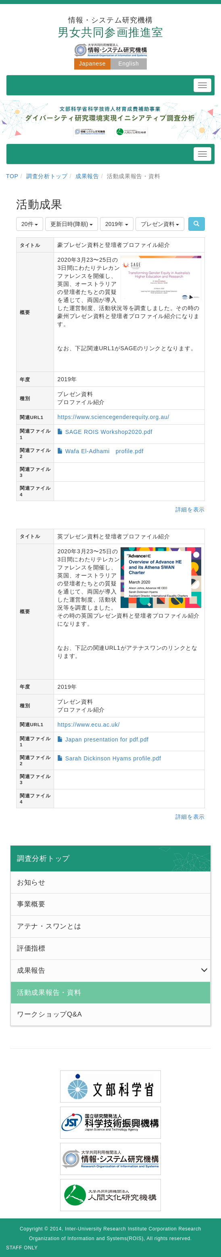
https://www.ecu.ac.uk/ (88, 724)
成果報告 (87, 176)
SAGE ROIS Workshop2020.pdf (108, 432)
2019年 (116, 224)
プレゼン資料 (160, 224)
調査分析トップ (47, 176)
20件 (29, 224)
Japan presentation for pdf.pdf (107, 739)
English (129, 63)
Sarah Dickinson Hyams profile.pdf (113, 758)
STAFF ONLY (22, 1248)
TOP (12, 176)
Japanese (92, 63)
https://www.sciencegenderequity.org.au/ (113, 417)
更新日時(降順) (71, 224)
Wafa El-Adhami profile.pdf (104, 451)
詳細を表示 (190, 509)
